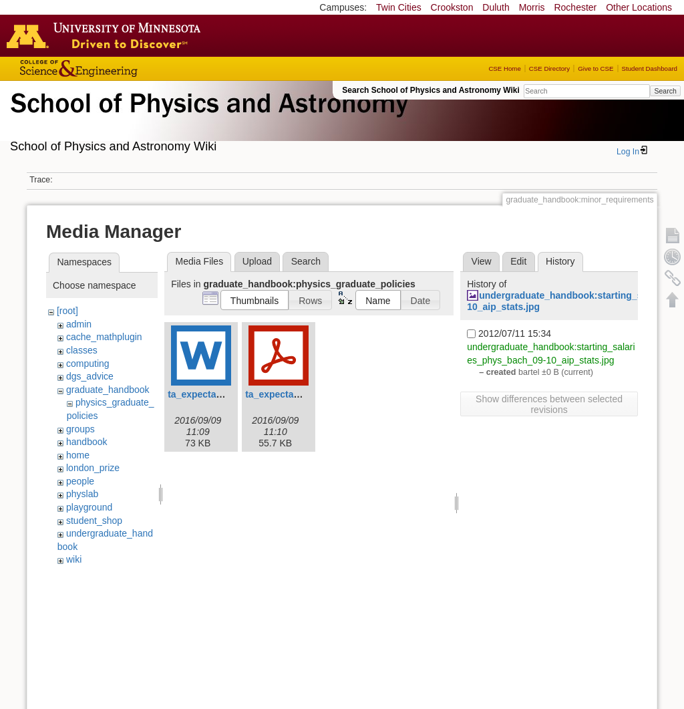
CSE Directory (549, 68)
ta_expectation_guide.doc (225, 394)
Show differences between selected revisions (549, 404)
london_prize (93, 467)
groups (80, 429)
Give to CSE (595, 68)
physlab (82, 493)
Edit (518, 261)
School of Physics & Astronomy (207, 119)
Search (665, 91)
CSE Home (504, 68)
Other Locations (639, 7)
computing (88, 363)
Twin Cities (398, 7)
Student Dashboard (649, 68)
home (78, 455)
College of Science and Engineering (120, 68)
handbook (87, 441)
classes (82, 350)
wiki (73, 559)
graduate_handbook (108, 389)
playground (89, 507)
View (482, 261)
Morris (532, 7)
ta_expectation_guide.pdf (301, 394)
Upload (257, 261)
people (80, 481)
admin (79, 324)
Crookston (452, 7)
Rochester (575, 7)
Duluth (495, 7)
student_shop (94, 520)
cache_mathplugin (104, 336)
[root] (67, 310)
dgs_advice (90, 376)
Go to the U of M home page (107, 35)
